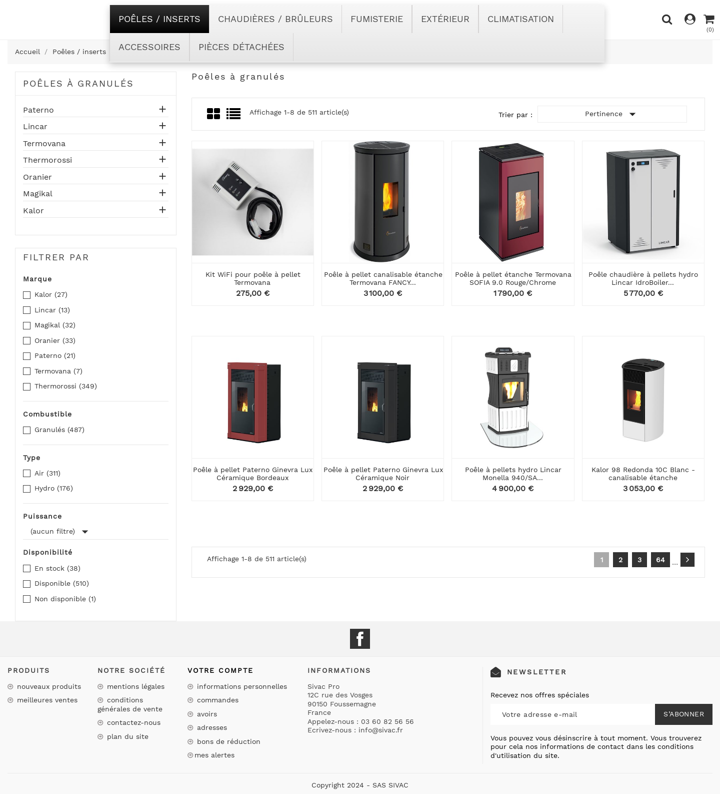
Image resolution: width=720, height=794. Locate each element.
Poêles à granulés (78, 83)
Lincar (35, 126)
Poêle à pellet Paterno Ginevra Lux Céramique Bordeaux (252, 473)
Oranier (37, 177)
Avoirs (205, 714)
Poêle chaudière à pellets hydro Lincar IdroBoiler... (643, 278)
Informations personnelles (240, 686)
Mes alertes (214, 755)
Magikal (37, 193)
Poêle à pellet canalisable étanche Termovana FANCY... (383, 278)
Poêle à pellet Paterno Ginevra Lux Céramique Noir (383, 473)
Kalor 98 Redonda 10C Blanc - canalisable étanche (643, 473)
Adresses (210, 727)
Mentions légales (134, 686)
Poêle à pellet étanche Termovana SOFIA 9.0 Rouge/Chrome (513, 278)
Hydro (53, 488)
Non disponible (65, 599)
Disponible (61, 583)
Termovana (44, 143)
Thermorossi (47, 160)
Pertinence (612, 114)
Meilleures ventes (46, 700)
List (234, 117)
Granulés (59, 430)
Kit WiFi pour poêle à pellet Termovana (253, 278)
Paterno (38, 110)
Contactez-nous (132, 722)
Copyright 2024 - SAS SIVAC (360, 785)
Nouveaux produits (47, 686)
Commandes (216, 700)
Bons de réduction (227, 741)
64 (660, 560)
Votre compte (221, 670)
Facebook (360, 639)
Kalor (33, 210)
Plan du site (126, 736)
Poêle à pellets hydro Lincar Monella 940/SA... (513, 473)
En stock (57, 568)
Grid (214, 114)
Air (47, 473)
